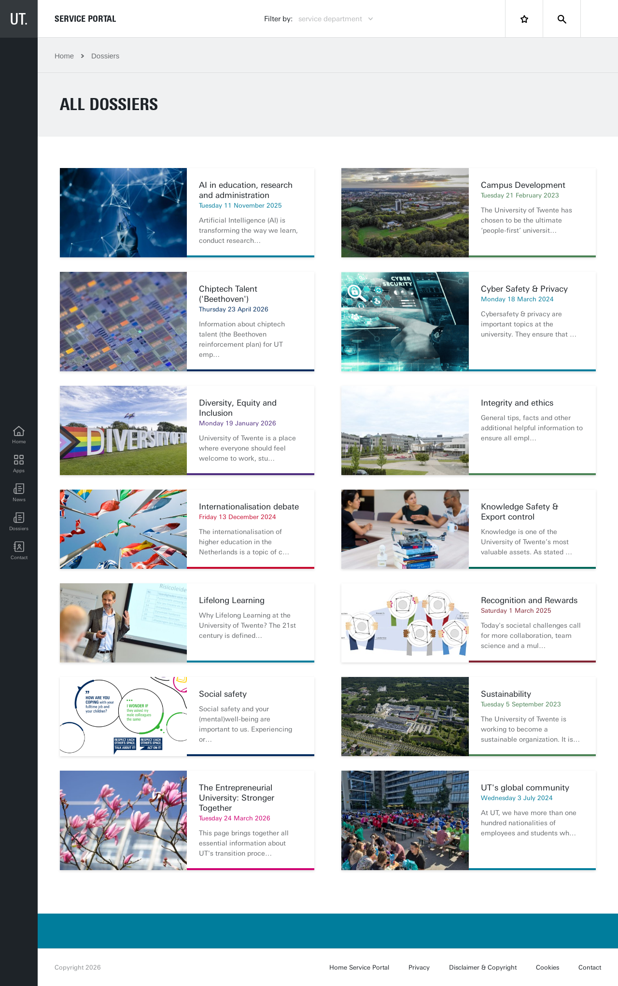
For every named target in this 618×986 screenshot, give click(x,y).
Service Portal (85, 19)
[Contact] (19, 550)
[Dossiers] (19, 521)
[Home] (19, 435)
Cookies (547, 967)
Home (64, 56)
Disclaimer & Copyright (483, 967)
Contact (589, 967)
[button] (19, 493)
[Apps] (19, 464)
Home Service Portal (359, 967)
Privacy (419, 967)
